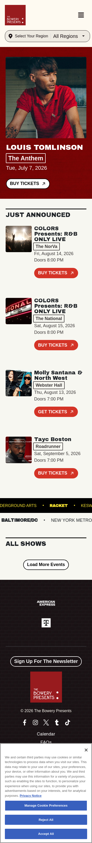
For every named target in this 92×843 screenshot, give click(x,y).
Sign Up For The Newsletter (46, 661)
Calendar (46, 734)
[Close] (86, 750)
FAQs (46, 742)
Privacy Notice (31, 795)
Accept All (46, 834)
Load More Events (46, 564)
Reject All (46, 820)
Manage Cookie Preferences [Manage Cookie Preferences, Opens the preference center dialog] (46, 805)
